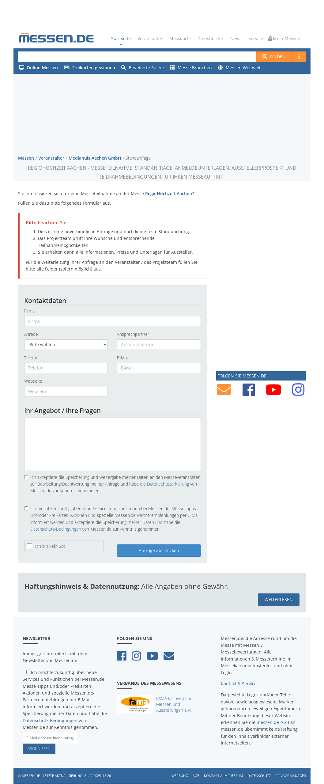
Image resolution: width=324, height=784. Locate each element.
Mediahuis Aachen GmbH (95, 158)
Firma (29, 311)
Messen (26, 158)
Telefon (31, 358)
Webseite (33, 381)
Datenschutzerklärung (168, 484)
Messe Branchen (191, 67)
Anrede (31, 334)
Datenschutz (259, 775)
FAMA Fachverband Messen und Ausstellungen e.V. (174, 704)
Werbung (179, 775)
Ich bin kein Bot (50, 546)
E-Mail (123, 358)
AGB (196, 775)
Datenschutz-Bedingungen (55, 529)
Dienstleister (211, 38)
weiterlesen (279, 600)
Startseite (121, 38)
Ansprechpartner (133, 334)
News (236, 38)
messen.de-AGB (273, 722)
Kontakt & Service (239, 684)
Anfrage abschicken (159, 551)
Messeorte (180, 38)
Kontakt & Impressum (223, 775)
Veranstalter (150, 38)
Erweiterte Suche (142, 67)
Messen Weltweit (239, 67)
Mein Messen (284, 38)
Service (255, 38)
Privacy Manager (290, 775)
